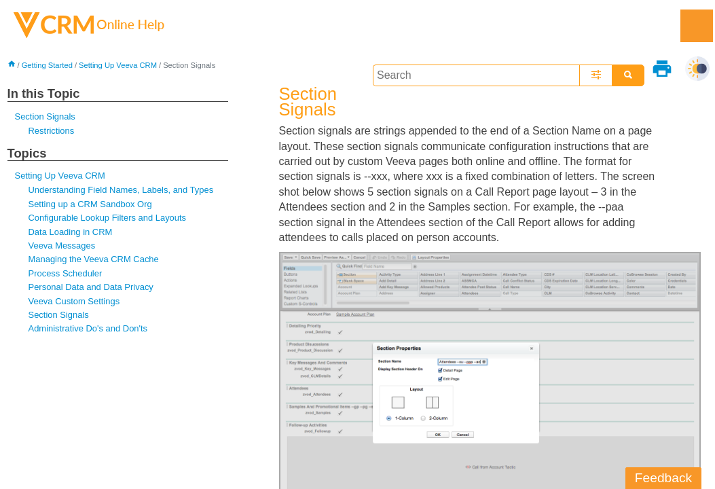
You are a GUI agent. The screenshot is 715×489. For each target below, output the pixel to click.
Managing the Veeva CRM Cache (94, 259)
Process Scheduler (66, 273)
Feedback (663, 478)
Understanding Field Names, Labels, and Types (121, 190)
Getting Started (47, 65)
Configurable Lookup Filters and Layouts (108, 218)
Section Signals (45, 116)
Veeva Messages (62, 245)
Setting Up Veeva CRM (118, 65)
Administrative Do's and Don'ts (88, 328)
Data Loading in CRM (71, 232)
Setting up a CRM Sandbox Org (90, 204)
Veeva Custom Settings (74, 301)
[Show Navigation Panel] (696, 26)
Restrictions (52, 131)
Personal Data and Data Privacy (91, 287)
